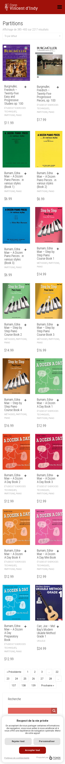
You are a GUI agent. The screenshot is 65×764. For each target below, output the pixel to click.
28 (50, 678)
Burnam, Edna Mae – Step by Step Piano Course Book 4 (13, 405)
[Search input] (29, 711)
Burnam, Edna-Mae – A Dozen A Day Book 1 (46, 403)
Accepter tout (32, 750)
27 (42, 678)
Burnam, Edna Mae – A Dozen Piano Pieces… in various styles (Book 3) (14, 256)
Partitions (9, 115)
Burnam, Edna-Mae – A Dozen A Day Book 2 (13, 478)
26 (33, 678)
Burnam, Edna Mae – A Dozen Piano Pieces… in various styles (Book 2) (46, 180)
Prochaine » (47, 685)
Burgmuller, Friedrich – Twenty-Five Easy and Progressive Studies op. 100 (13, 94)
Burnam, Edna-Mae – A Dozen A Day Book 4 (13, 554)
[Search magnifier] (54, 711)
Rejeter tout (18, 741)
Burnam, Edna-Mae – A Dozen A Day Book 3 (46, 478)
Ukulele (41, 641)
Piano (19, 115)
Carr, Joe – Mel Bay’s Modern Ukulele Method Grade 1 (46, 631)
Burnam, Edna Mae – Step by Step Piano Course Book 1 (46, 253)
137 (14, 685)
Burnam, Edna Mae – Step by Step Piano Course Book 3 (46, 329)
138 (23, 685)
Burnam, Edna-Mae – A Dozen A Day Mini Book (46, 554)
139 (33, 685)
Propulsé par (48, 757)
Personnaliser (47, 741)
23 (8, 678)
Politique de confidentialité (16, 758)
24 (16, 678)
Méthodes (42, 263)
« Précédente (14, 672)
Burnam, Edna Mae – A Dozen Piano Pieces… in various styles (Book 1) (14, 180)
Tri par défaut (32, 36)
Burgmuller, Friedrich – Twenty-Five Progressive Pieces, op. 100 (46, 93)
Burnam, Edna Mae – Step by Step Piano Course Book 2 (13, 329)
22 (57, 672)
